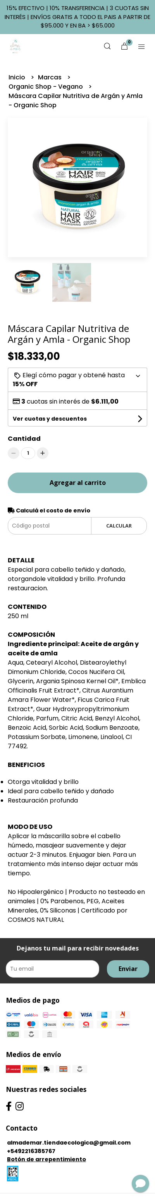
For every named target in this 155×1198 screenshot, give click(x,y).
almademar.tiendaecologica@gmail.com (69, 1142)
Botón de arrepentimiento (46, 1159)
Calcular (119, 525)
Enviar (128, 968)
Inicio (18, 77)
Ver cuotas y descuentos (50, 419)
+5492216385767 (31, 1151)
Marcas (50, 77)
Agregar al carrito (78, 482)
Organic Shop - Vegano (46, 86)
